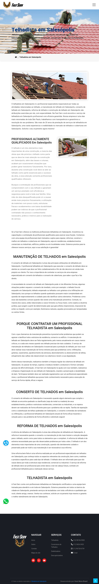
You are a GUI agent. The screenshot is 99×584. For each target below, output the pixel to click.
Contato (34, 548)
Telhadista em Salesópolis (30, 57)
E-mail (75, 553)
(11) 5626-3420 (78, 544)
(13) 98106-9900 (79, 540)
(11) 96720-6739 (78, 548)
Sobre (33, 544)
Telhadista (54, 540)
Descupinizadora (57, 555)
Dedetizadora (55, 551)
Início (33, 540)
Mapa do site (35, 553)
